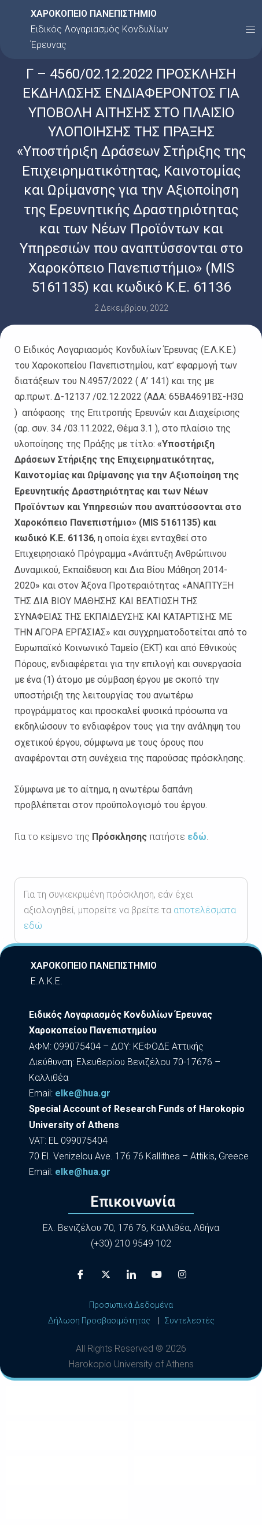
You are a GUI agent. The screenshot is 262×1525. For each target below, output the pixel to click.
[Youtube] (156, 1274)
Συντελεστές (189, 1320)
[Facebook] (80, 1274)
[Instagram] (182, 1274)
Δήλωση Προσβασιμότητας (99, 1320)
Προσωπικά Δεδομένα (131, 1305)
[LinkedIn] (131, 1274)
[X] (106, 1274)
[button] (250, 29)
